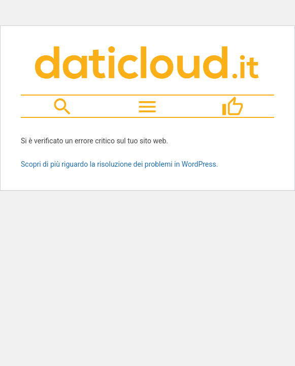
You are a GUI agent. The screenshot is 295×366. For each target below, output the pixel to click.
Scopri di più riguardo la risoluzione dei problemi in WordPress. (119, 164)
